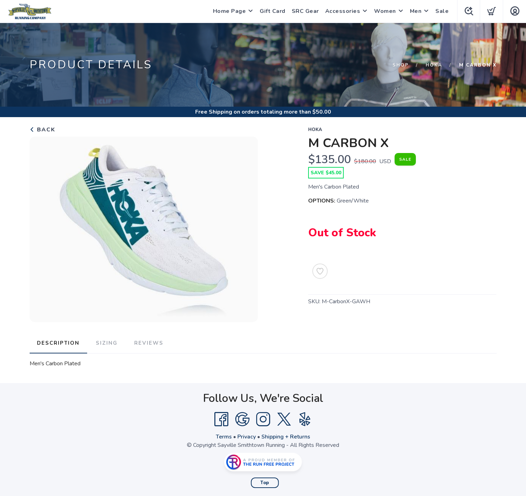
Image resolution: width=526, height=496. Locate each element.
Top (264, 482)
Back (42, 129)
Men (415, 11)
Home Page (228, 11)
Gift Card (271, 11)
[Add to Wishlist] (320, 271)
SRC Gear (304, 11)
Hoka (434, 65)
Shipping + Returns (285, 436)
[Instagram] (263, 419)
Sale (441, 11)
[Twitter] (284, 419)
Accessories (341, 11)
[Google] (242, 419)
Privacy (246, 436)
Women (384, 11)
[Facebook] (221, 419)
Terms (224, 436)
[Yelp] (305, 419)
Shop (400, 65)
